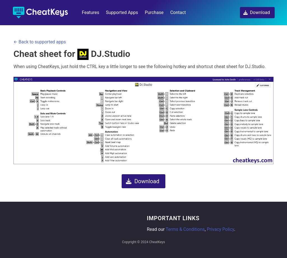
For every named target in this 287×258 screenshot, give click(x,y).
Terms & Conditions (185, 229)
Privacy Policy (220, 229)
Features (90, 12)
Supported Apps (122, 12)
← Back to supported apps (39, 42)
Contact (178, 12)
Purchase (154, 12)
